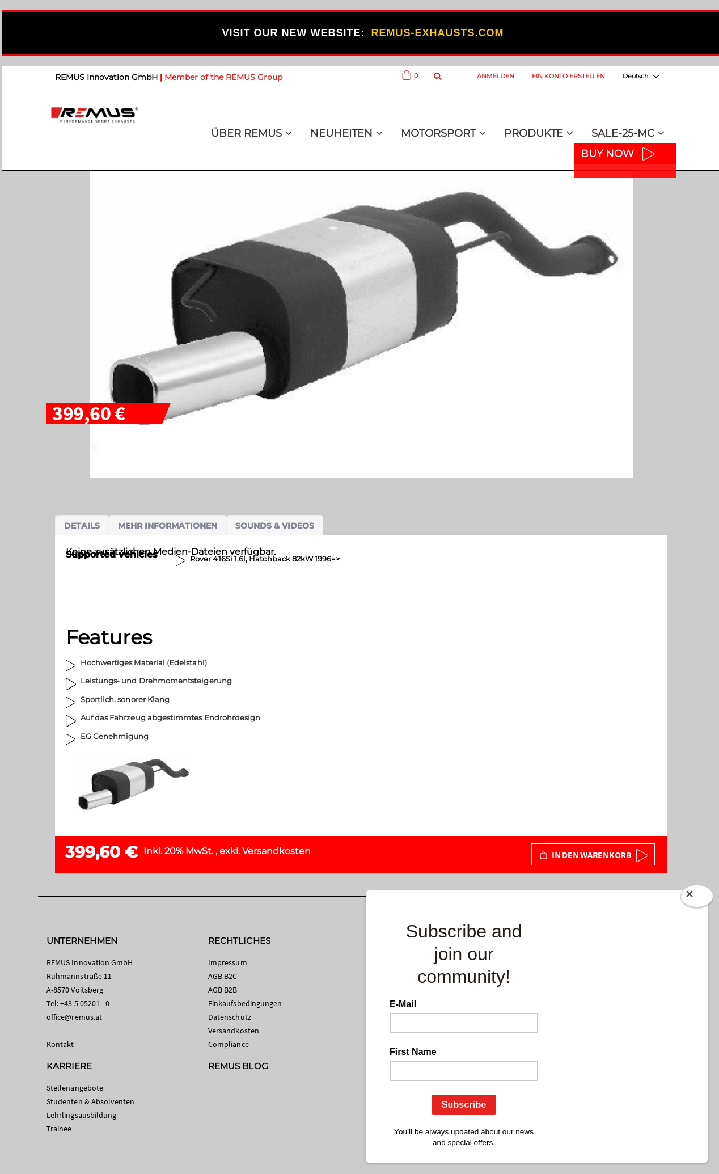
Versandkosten (276, 851)
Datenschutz (229, 1017)
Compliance (228, 1044)
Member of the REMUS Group (223, 77)
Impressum (227, 962)
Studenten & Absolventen (90, 1101)
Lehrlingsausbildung (81, 1115)
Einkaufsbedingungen (245, 1003)
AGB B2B (222, 990)
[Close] (696, 898)
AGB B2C (222, 976)
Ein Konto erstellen (568, 76)
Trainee (58, 1129)
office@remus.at (74, 1017)
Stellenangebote (74, 1088)
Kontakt (60, 1044)
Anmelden (495, 76)
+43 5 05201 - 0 (84, 1003)
